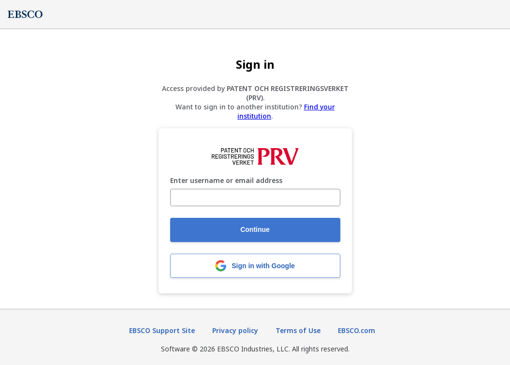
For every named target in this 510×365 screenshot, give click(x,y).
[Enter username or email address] (255, 197)
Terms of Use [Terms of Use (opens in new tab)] (298, 330)
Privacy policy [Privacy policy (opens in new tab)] (235, 330)
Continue (255, 229)
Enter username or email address (226, 181)
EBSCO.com (356, 330)
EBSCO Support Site (162, 330)
